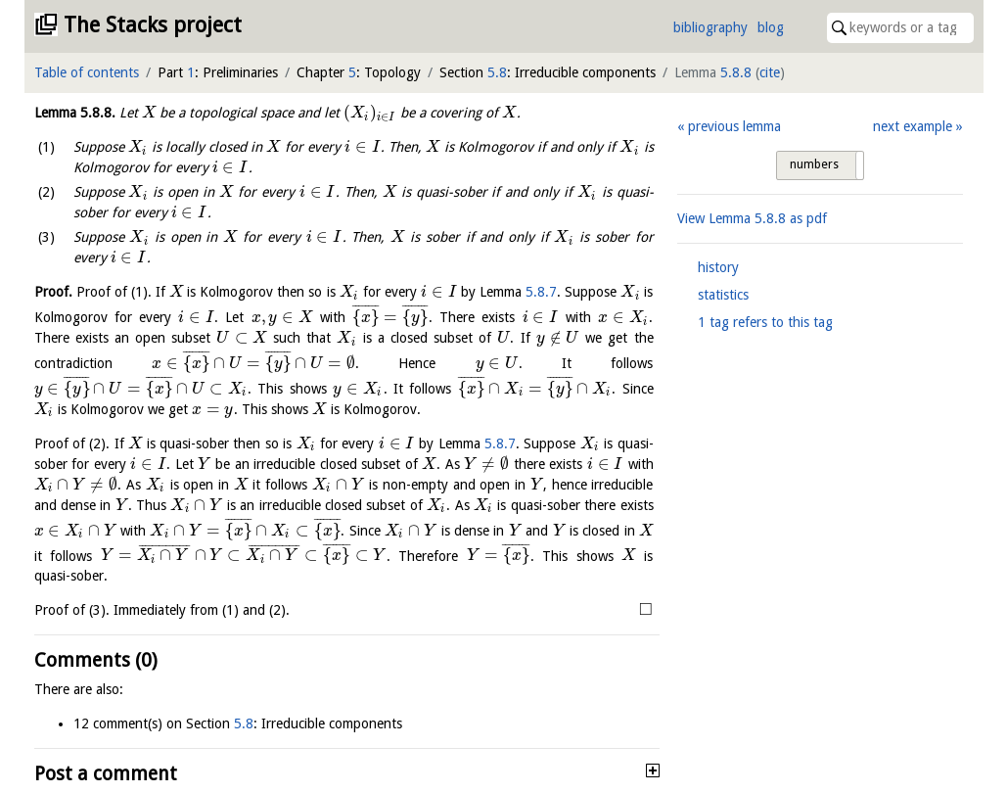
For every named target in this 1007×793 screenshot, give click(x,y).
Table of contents (86, 72)
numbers (814, 164)
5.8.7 (541, 292)
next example (912, 126)
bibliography (710, 27)
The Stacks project (153, 25)
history (718, 267)
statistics (723, 295)
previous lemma (734, 126)
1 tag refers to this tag (765, 322)
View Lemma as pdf (752, 218)
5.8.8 (736, 72)
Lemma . (74, 112)
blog (770, 27)
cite (769, 72)
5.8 (497, 72)
